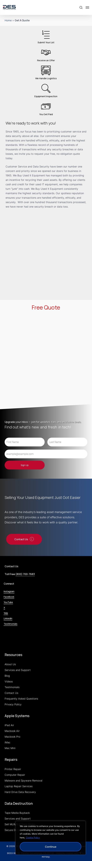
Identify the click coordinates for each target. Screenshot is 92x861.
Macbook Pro (12, 736)
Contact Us (11, 692)
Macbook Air (12, 731)
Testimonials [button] (10, 623)
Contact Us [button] (21, 539)
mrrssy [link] (46, 856)
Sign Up (25, 465)
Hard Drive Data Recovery (20, 792)
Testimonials (12, 687)
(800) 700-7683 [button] (25, 574)
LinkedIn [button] (8, 618)
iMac (7, 742)
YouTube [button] (8, 602)
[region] (50, 838)
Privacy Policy (13, 704)
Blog (7, 675)
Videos (9, 681)
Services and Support (18, 670)
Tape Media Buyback (17, 812)
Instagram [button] (9, 591)
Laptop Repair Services (19, 786)
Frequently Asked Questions (21, 698)
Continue (50, 846)
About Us (10, 664)
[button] (87, 7)
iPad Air (9, 725)
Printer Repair (13, 769)
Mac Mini (10, 748)
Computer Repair (15, 774)
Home (8, 20)
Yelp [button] (6, 613)
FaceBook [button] (9, 596)
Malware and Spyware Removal (23, 780)
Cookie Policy (33, 837)
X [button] (4, 607)
